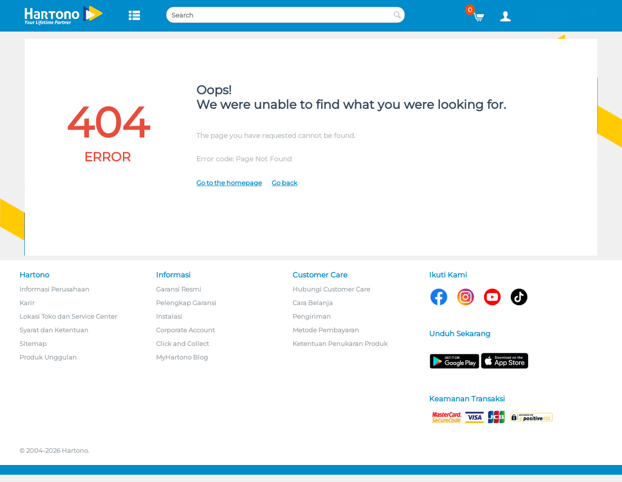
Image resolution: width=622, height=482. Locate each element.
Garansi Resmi (178, 289)
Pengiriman (312, 316)
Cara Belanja (313, 303)
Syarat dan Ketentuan (53, 330)
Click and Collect (182, 343)
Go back (284, 183)
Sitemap (33, 343)
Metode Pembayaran (326, 330)
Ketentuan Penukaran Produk (340, 343)
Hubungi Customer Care (331, 289)
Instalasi (169, 316)
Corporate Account (185, 330)
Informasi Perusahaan (54, 289)
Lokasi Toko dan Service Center (68, 316)
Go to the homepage (229, 183)
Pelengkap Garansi (186, 303)
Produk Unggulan (48, 357)
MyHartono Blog (182, 357)
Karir (27, 303)
